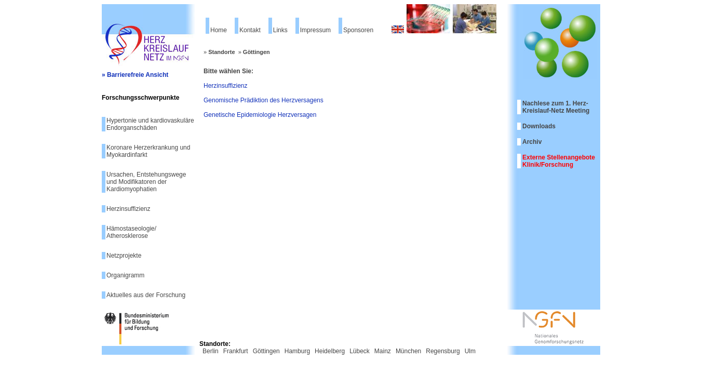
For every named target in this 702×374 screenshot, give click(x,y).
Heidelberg (330, 351)
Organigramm (125, 275)
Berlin (211, 351)
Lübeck (359, 351)
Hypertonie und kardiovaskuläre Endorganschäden (150, 124)
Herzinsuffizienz (128, 208)
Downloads (539, 126)
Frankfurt (235, 351)
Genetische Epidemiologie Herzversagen (260, 114)
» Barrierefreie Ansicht (135, 74)
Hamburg (297, 351)
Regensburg (443, 351)
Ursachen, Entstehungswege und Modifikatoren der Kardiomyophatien (146, 182)
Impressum (315, 30)
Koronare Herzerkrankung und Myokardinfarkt (148, 151)
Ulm (470, 351)
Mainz (382, 351)
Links (280, 30)
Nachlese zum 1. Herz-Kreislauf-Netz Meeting (555, 107)
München (408, 351)
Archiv (532, 141)
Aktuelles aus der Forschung (145, 295)
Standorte (221, 52)
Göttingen (256, 52)
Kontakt (250, 30)
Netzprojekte (123, 255)
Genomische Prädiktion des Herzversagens (263, 100)
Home (218, 30)
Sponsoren (358, 30)
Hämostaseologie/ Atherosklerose (131, 232)
